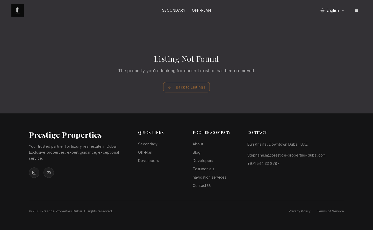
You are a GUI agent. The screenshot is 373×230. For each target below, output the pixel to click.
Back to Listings (186, 87)
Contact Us (202, 185)
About (198, 144)
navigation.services (209, 177)
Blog (197, 152)
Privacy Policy (300, 211)
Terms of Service (330, 211)
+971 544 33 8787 (263, 163)
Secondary (174, 10)
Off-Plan (201, 10)
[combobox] (332, 10)
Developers (148, 160)
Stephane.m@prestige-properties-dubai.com (286, 155)
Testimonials (203, 169)
